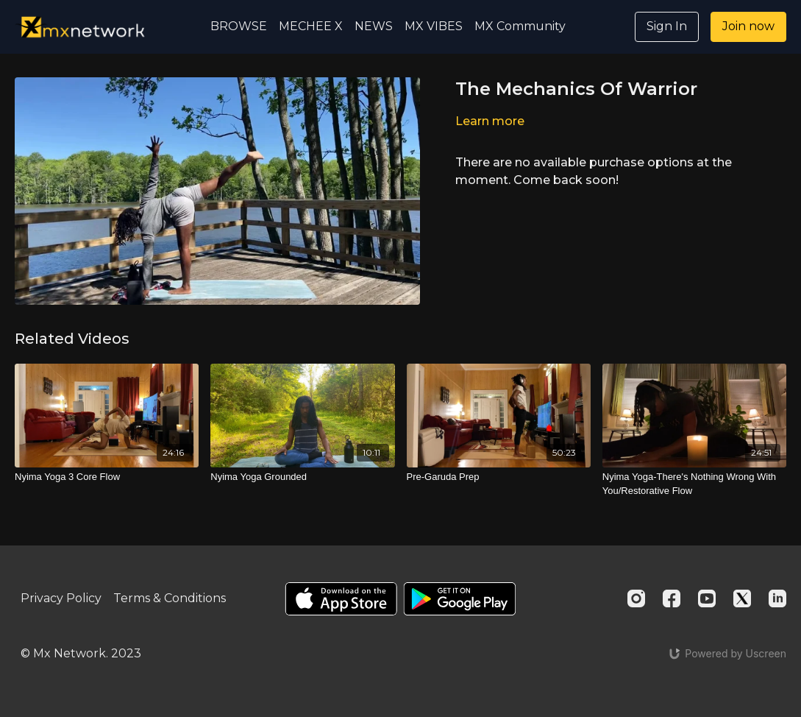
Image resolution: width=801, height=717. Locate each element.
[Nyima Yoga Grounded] (302, 477)
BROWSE (238, 26)
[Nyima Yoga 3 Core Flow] (107, 477)
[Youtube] (707, 598)
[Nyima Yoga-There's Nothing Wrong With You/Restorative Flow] (694, 484)
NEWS (374, 26)
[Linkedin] (777, 598)
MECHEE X (311, 26)
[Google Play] (459, 598)
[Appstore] (341, 598)
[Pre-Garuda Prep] (499, 477)
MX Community (520, 26)
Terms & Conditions (169, 598)
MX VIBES (434, 26)
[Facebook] (671, 598)
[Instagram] (636, 598)
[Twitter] (742, 598)
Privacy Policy (61, 598)
